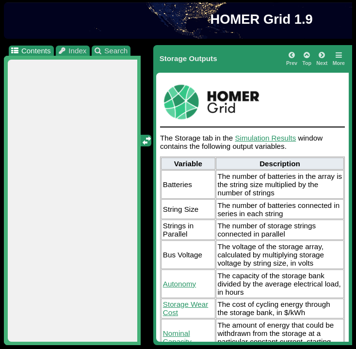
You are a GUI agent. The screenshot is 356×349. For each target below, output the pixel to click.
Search (111, 51)
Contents (30, 51)
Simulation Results (265, 138)
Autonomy (179, 284)
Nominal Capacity (177, 337)
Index (72, 51)
